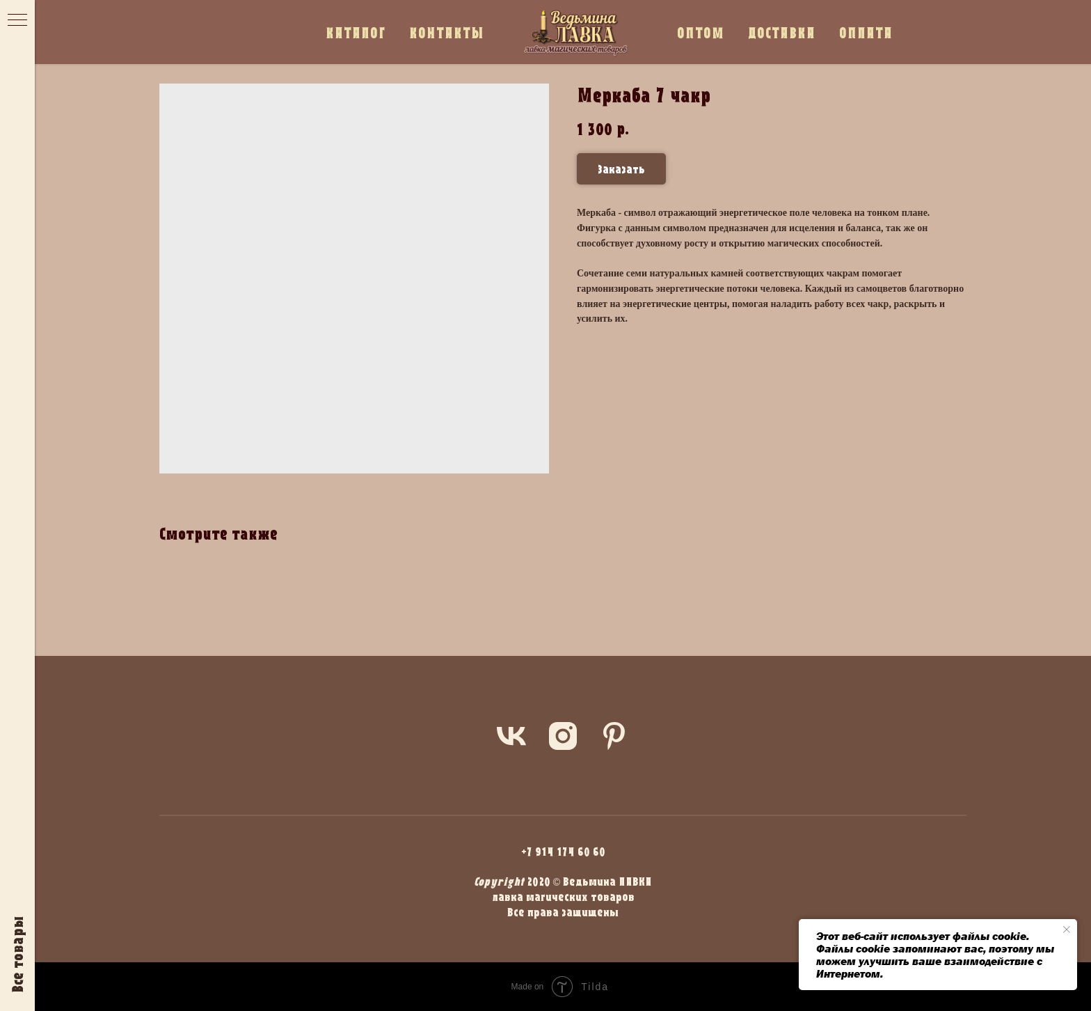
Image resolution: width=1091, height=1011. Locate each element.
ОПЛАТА (866, 32)
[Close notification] (1067, 929)
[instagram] (563, 736)
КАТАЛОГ (355, 32)
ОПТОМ (700, 32)
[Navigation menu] (17, 21)
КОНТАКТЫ (446, 32)
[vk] (511, 736)
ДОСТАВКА (781, 32)
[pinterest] (614, 736)
